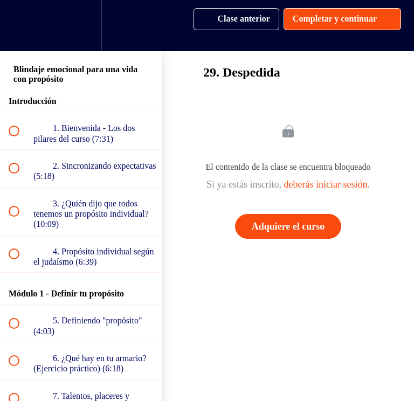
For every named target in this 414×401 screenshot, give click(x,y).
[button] (20, 25)
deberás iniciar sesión (326, 184)
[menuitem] (81, 25)
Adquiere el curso (288, 226)
